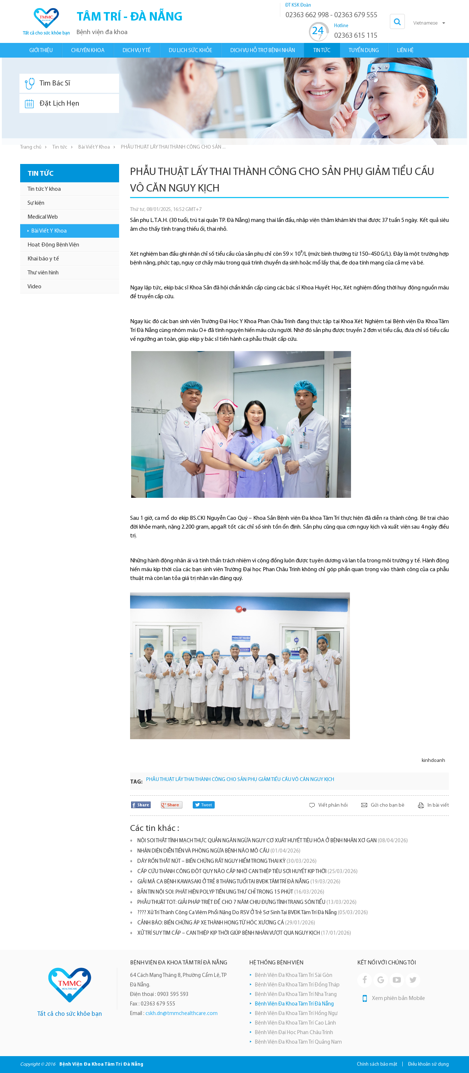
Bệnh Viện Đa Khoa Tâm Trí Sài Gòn (293, 975)
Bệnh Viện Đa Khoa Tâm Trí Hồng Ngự (296, 1014)
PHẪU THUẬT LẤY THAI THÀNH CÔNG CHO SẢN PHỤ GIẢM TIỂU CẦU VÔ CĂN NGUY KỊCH (240, 779)
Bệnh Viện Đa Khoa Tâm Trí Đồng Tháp (297, 985)
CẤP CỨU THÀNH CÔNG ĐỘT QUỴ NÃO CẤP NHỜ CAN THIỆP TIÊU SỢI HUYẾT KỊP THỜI (247, 872)
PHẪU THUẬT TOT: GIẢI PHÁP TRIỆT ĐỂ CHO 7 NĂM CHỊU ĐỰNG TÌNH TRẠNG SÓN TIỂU (247, 902)
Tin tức (59, 147)
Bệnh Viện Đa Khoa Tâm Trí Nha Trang (296, 994)
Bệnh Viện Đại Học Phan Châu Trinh (294, 1033)
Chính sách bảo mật (377, 1064)
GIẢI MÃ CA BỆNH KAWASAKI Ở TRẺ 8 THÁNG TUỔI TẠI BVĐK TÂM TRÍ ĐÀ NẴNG (238, 882)
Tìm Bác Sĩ (47, 84)
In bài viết (438, 805)
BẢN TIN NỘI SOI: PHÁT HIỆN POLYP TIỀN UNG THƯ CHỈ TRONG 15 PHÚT (230, 892)
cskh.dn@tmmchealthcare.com (181, 1014)
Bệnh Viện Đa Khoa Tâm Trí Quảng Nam (298, 1042)
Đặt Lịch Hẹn (52, 103)
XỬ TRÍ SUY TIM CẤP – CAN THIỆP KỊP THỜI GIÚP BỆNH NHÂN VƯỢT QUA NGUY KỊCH (244, 933)
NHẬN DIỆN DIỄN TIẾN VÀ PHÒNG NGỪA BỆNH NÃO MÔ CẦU (218, 851)
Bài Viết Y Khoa (94, 147)
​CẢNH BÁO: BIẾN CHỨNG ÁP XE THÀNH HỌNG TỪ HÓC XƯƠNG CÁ (226, 923)
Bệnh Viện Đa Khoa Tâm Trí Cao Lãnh (295, 1023)
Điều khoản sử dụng (428, 1064)
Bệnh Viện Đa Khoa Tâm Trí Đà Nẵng (294, 1004)
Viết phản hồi (333, 805)
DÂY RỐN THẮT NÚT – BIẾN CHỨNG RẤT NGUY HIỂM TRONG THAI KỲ (227, 861)
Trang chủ (30, 147)
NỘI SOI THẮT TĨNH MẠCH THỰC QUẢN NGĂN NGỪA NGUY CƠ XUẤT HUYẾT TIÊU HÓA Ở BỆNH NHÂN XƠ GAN (272, 841)
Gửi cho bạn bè (388, 805)
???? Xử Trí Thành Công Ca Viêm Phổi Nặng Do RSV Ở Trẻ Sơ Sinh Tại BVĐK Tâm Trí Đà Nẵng (252, 913)
